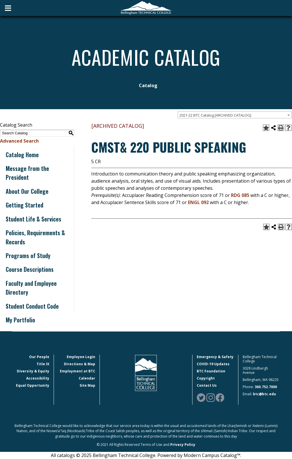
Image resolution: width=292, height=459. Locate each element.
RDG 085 (240, 195)
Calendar (87, 378)
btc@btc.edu (264, 394)
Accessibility (37, 378)
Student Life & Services (33, 219)
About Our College (27, 191)
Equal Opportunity (32, 385)
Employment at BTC (77, 371)
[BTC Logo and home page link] (146, 8)
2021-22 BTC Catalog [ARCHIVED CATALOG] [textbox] (215, 115)
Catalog (148, 85)
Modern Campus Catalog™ (212, 455)
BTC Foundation (211, 371)
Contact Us (207, 385)
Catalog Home (22, 154)
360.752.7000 (266, 386)
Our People (39, 356)
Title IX (42, 364)
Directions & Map (79, 364)
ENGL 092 (198, 202)
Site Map (87, 385)
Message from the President (27, 172)
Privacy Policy (182, 444)
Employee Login (81, 356)
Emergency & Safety (215, 356)
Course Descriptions (30, 269)
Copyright (206, 378)
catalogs (66, 455)
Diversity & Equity (33, 371)
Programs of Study (28, 255)
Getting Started (24, 205)
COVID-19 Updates (213, 364)
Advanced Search (19, 141)
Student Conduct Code (32, 306)
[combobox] (235, 114)
